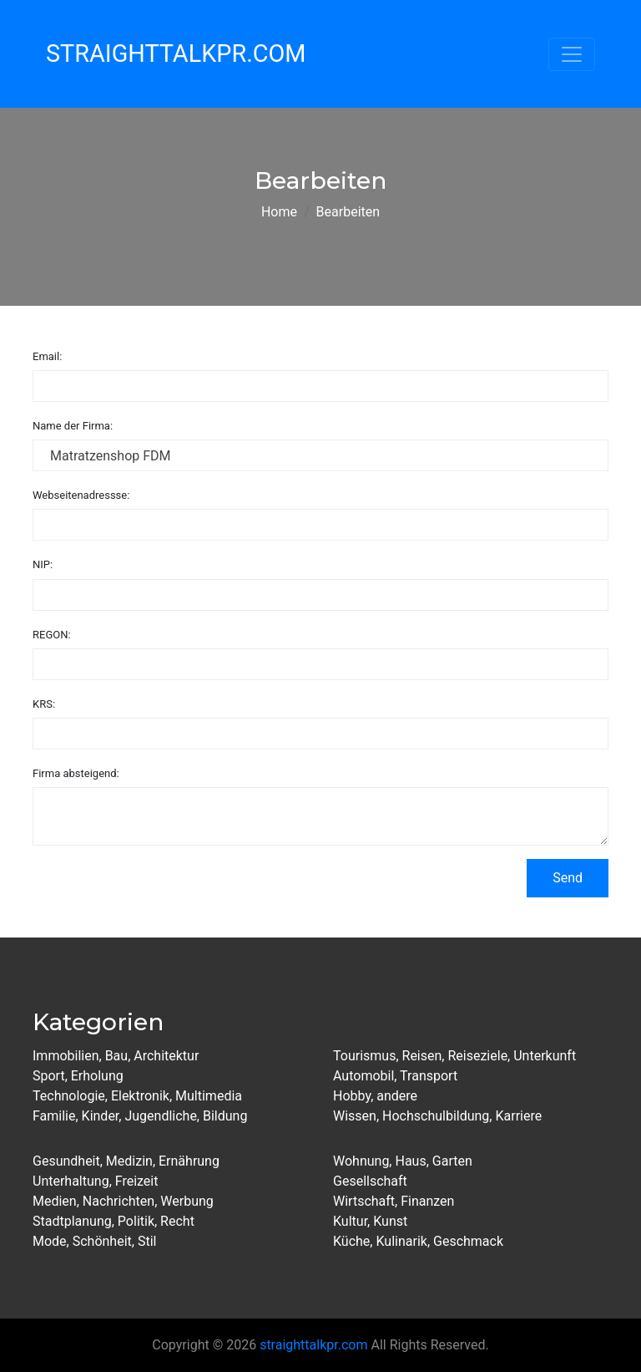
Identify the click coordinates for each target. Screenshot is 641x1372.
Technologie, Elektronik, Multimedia (137, 1096)
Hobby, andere (375, 1096)
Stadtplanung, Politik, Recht (113, 1221)
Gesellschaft (370, 1181)
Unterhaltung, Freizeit (95, 1181)
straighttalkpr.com (313, 1345)
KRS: (44, 704)
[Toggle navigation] (571, 54)
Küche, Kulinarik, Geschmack (418, 1241)
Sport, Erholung (78, 1076)
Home (279, 212)
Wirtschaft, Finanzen (393, 1201)
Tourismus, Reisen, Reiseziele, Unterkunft (454, 1056)
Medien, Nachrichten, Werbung (123, 1201)
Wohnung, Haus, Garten (402, 1161)
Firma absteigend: (76, 773)
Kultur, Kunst (370, 1221)
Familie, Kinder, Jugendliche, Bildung (140, 1116)
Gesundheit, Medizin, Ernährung (126, 1161)
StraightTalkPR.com (175, 53)
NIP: (43, 564)
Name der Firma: (73, 425)
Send (568, 878)
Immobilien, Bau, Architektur (116, 1056)
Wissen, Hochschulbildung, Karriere (437, 1116)
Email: (47, 356)
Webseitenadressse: (81, 495)
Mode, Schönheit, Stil (94, 1241)
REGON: (52, 634)
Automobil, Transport (395, 1076)
